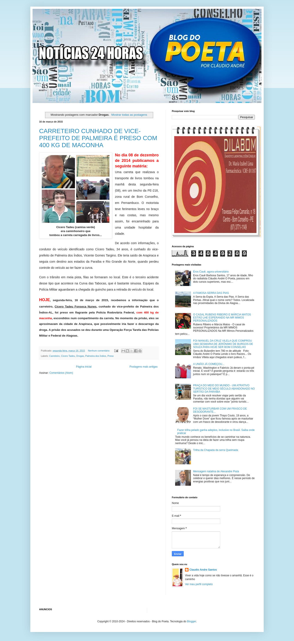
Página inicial (84, 366)
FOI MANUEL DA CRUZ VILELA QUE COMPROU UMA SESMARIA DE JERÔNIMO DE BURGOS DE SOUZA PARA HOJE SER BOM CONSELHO (223, 344)
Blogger (191, 621)
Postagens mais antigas (144, 366)
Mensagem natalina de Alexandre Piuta (216, 471)
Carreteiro (54, 356)
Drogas (80, 356)
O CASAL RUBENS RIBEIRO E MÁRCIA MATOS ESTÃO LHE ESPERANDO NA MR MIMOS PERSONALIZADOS (222, 317)
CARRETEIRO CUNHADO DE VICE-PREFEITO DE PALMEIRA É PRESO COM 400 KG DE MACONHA (98, 138)
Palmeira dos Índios (95, 356)
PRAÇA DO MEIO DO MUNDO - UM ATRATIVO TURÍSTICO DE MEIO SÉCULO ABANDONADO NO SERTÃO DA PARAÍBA (224, 388)
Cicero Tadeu (68, 356)
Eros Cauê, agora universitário (211, 271)
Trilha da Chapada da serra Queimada (215, 450)
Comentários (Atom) (61, 372)
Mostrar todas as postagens (129, 114)
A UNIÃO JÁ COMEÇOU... (208, 364)
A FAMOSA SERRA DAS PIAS (211, 293)
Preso (110, 356)
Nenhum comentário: (99, 350)
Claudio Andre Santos (203, 569)
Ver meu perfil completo (199, 584)
